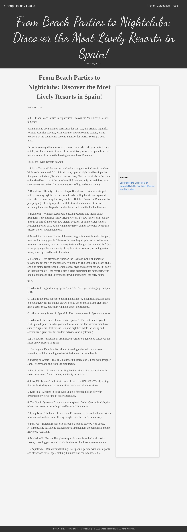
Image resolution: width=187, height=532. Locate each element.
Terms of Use (72, 529)
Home (151, 5)
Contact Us (85, 529)
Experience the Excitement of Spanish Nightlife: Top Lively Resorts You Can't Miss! (137, 186)
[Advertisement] (137, 127)
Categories (163, 5)
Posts (175, 5)
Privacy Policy (59, 529)
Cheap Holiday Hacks (19, 6)
